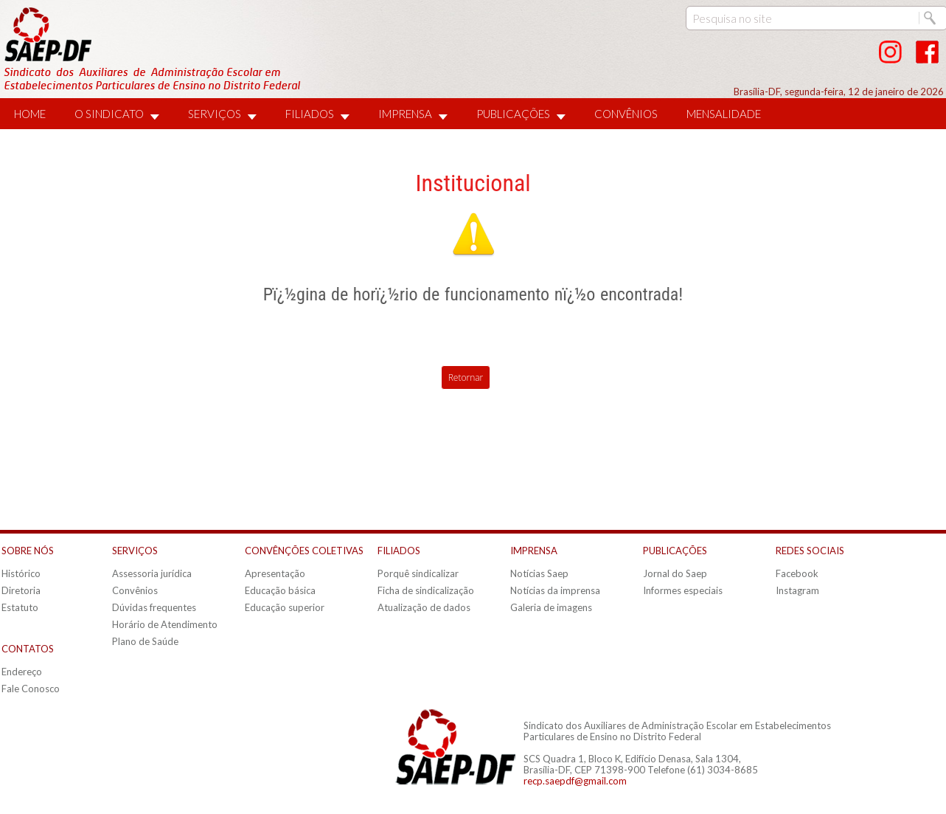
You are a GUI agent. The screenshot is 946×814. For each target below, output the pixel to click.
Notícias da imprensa (555, 590)
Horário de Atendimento (165, 624)
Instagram (797, 590)
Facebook (797, 573)
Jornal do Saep (675, 573)
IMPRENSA (405, 113)
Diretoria (21, 590)
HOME (30, 113)
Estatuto (19, 607)
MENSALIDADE (723, 113)
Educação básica (280, 590)
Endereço (21, 671)
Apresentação (275, 573)
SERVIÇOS (214, 113)
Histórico (21, 573)
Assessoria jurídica (152, 573)
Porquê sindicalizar (418, 573)
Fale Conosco (30, 688)
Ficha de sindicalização (426, 590)
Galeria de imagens (551, 607)
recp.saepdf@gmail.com (575, 781)
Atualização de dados (424, 607)
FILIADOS (309, 113)
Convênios (135, 590)
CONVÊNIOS (626, 113)
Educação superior (284, 607)
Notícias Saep (539, 573)
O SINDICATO (109, 113)
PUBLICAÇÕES (513, 113)
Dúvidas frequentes (154, 607)
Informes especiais (683, 590)
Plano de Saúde (145, 641)
